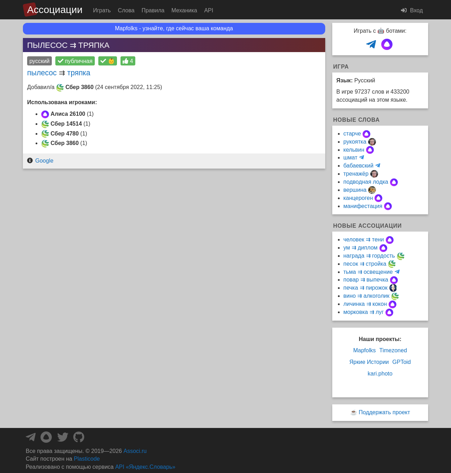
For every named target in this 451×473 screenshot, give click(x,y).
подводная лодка (366, 182)
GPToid (402, 362)
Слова (126, 10)
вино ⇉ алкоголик (367, 296)
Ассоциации (54, 9)
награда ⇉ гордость (369, 256)
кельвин (354, 150)
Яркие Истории (369, 362)
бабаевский (358, 166)
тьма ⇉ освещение (368, 272)
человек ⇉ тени (364, 239)
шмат (351, 157)
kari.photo (380, 374)
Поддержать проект (384, 412)
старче (352, 134)
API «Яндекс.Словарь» (145, 467)
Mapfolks (364, 350)
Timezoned (393, 350)
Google (44, 161)
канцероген (358, 198)
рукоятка (355, 142)
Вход (412, 10)
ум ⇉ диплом (361, 248)
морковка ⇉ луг (364, 312)
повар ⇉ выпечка (366, 280)
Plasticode (87, 459)
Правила (153, 10)
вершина (355, 190)
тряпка (79, 73)
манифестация (363, 206)
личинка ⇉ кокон (365, 304)
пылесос (42, 73)
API (208, 10)
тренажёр (356, 174)
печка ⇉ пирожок (366, 288)
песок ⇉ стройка (365, 264)
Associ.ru (135, 451)
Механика (184, 10)
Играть (102, 10)
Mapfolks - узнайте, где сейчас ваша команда (174, 28)
